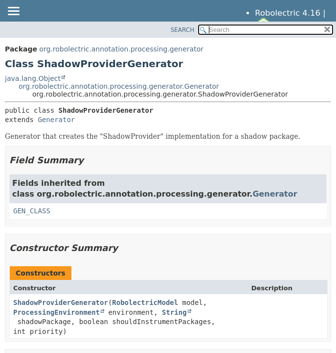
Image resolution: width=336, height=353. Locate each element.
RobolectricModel (145, 302)
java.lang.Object (33, 78)
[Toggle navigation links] (13, 12)
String (174, 312)
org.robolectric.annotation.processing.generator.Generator (119, 86)
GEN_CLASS (31, 211)
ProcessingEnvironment (56, 312)
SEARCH (183, 29)
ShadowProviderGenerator (60, 302)
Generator (56, 120)
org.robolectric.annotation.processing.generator (121, 49)
